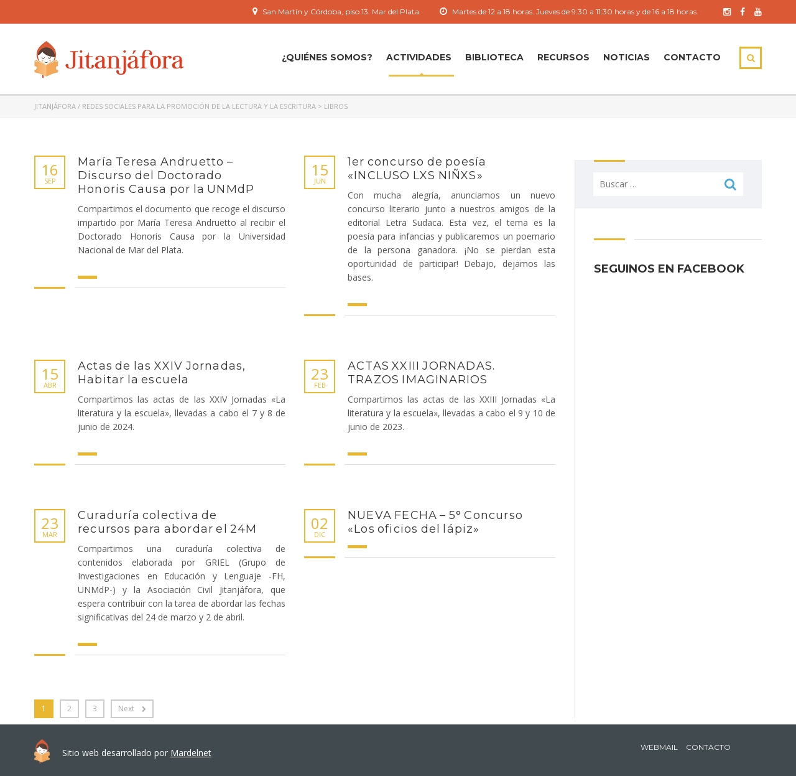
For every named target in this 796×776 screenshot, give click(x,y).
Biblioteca (494, 57)
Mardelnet (190, 753)
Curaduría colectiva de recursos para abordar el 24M (167, 522)
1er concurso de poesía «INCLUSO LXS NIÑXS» (417, 168)
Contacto (692, 57)
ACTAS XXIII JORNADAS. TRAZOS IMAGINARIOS (421, 372)
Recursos (563, 57)
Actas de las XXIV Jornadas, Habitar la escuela (162, 372)
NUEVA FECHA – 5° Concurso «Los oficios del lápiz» (435, 522)
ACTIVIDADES (418, 57)
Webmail (659, 747)
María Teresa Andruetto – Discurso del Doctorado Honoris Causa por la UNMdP (166, 175)
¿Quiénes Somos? (327, 57)
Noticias (626, 57)
